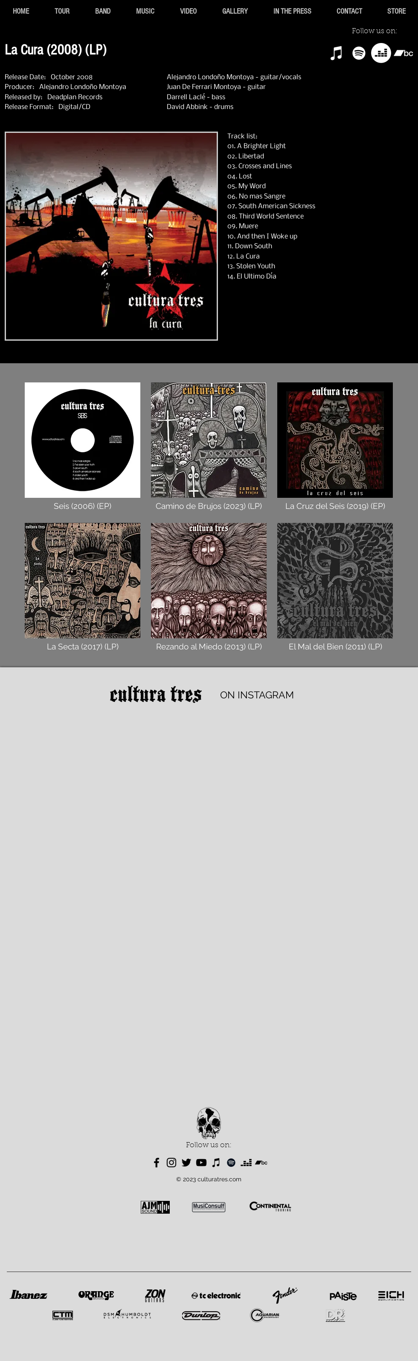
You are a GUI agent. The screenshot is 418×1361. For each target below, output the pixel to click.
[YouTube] (201, 1162)
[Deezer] (381, 53)
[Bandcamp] (403, 53)
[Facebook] (156, 1162)
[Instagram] (171, 1162)
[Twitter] (186, 1162)
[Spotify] (359, 53)
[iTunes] (337, 53)
